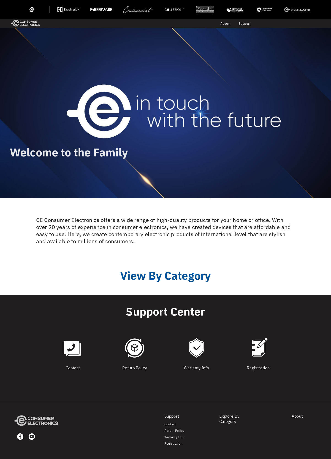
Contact (170, 424)
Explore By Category (229, 418)
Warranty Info (174, 437)
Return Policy (174, 431)
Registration (173, 443)
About (224, 24)
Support (244, 24)
